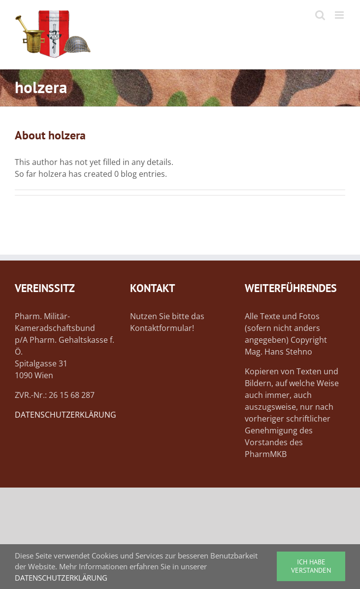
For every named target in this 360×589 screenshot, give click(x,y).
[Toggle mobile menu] (340, 15)
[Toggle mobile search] (320, 15)
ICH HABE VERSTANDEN (311, 566)
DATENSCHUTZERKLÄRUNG (65, 414)
